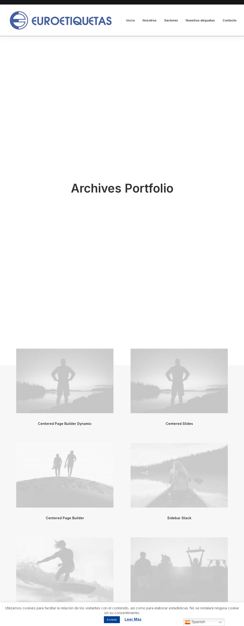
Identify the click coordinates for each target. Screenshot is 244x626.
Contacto (229, 20)
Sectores (171, 20)
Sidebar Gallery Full (64, 374)
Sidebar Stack (179, 280)
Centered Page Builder (65, 280)
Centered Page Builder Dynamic (65, 185)
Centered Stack (64, 469)
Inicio (130, 20)
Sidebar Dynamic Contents (179, 374)
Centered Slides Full (179, 469)
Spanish (195, 622)
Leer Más (133, 619)
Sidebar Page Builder (65, 563)
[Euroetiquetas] (60, 20)
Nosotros (149, 20)
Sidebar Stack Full (179, 563)
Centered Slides (179, 185)
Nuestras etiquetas (200, 20)
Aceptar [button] (112, 619)
